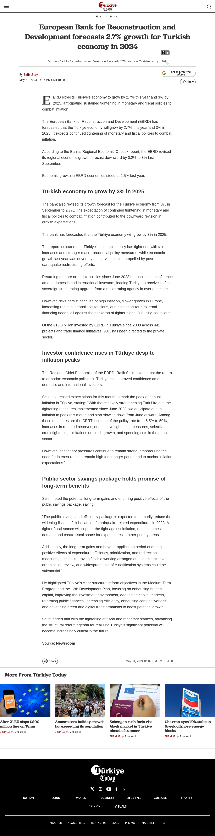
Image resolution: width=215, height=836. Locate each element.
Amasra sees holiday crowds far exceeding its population (79, 724)
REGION (55, 798)
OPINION (94, 806)
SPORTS (187, 798)
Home (99, 16)
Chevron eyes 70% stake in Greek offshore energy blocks (188, 726)
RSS (163, 823)
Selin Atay (30, 75)
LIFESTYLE (134, 798)
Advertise (148, 823)
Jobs (115, 823)
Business (114, 16)
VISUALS (121, 806)
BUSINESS (107, 798)
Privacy (130, 823)
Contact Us (98, 823)
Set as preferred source (176, 73)
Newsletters (76, 823)
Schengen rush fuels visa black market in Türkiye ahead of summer (131, 726)
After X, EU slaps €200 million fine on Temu (19, 724)
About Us (56, 823)
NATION (28, 798)
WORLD (81, 798)
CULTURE (160, 798)
